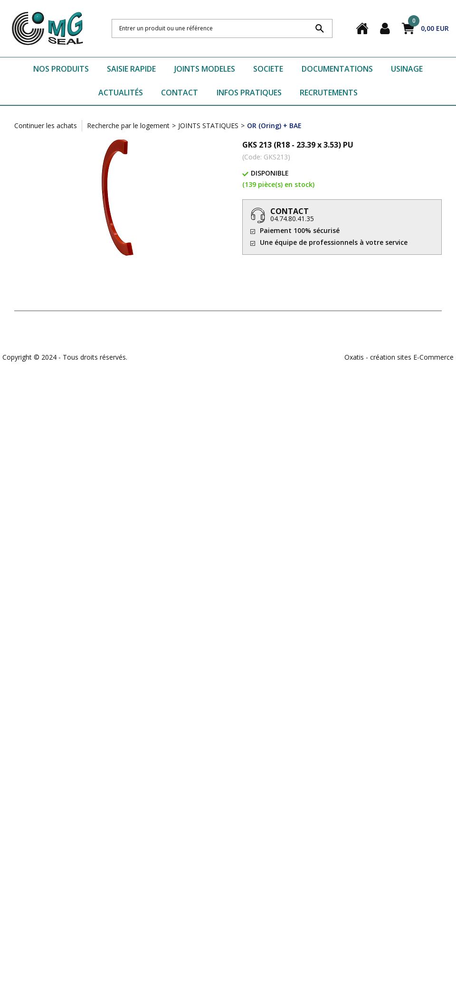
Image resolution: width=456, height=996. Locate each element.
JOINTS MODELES (204, 69)
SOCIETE (268, 69)
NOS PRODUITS (61, 69)
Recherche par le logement (128, 125)
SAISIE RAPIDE (131, 69)
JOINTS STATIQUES (208, 125)
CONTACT (179, 92)
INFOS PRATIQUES (249, 92)
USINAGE (407, 69)
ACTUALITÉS (120, 92)
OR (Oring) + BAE (274, 125)
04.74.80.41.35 (292, 218)
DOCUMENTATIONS (337, 69)
